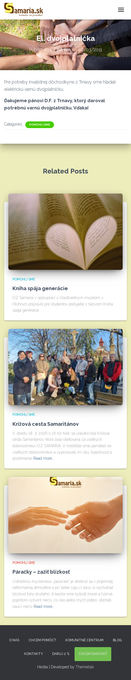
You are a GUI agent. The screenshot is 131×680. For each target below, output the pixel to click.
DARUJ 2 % (60, 654)
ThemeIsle (85, 667)
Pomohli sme (39, 124)
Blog (117, 640)
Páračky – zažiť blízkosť (41, 572)
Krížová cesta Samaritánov (46, 424)
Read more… (43, 458)
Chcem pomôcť (42, 640)
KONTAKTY (33, 654)
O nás (14, 640)
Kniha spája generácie (40, 288)
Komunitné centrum (84, 640)
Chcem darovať (93, 654)
